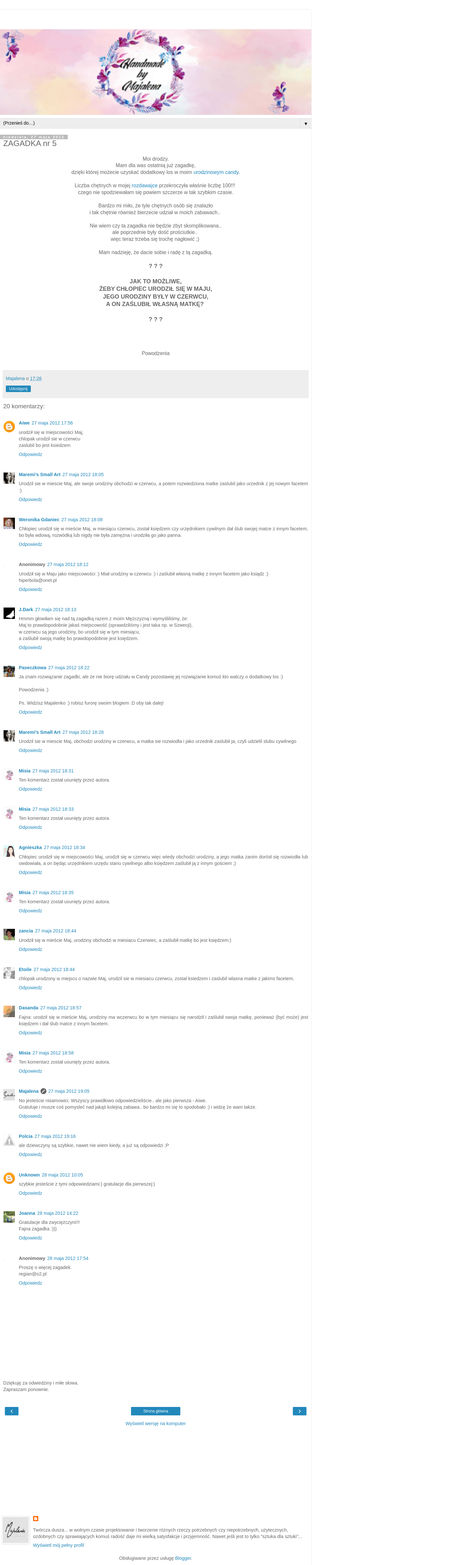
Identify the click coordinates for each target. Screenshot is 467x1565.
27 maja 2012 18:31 (53, 770)
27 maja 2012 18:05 (82, 474)
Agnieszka (30, 847)
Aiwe (24, 422)
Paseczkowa (32, 667)
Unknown (29, 1174)
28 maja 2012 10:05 (62, 1174)
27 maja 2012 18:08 (81, 519)
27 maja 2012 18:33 (53, 809)
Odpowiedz (30, 454)
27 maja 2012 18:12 (68, 564)
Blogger (183, 1558)
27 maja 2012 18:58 (53, 1052)
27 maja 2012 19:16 (55, 1136)
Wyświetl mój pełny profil (58, 1545)
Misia (24, 770)
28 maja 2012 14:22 (57, 1213)
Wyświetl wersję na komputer (156, 1423)
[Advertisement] (156, 18)
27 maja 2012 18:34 (64, 847)
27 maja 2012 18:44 (55, 930)
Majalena (29, 1091)
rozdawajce (145, 185)
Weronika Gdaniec (39, 519)
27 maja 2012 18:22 (69, 667)
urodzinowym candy (216, 172)
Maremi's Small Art (39, 474)
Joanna (27, 1213)
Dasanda (28, 1007)
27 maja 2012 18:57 (60, 1007)
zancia (26, 930)
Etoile (25, 969)
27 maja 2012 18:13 (55, 609)
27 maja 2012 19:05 (69, 1091)
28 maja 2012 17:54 (68, 1258)
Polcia (25, 1136)
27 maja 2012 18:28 (82, 732)
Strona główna (155, 1411)
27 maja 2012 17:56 (52, 422)
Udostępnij (18, 389)
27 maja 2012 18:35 (53, 892)
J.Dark (26, 609)
